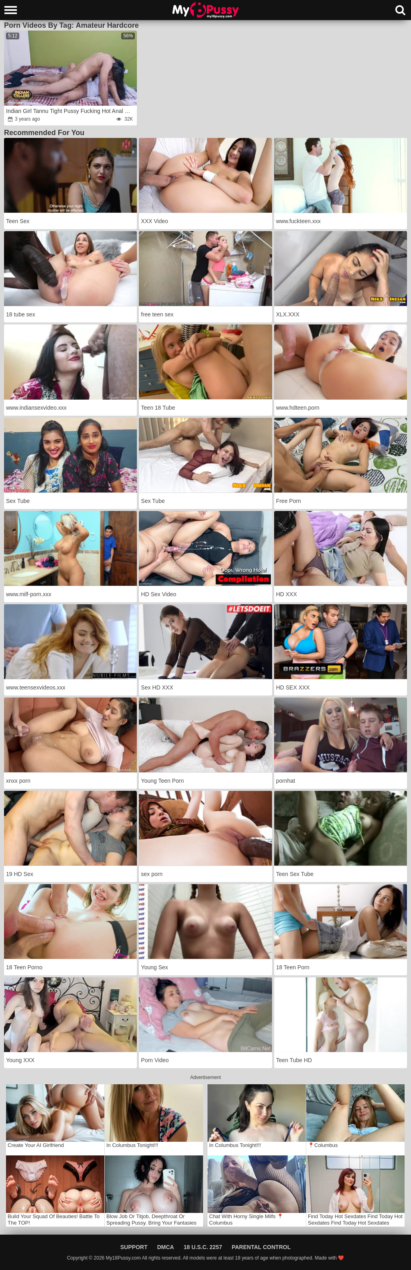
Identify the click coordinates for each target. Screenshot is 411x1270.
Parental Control (261, 1247)
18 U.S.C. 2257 (202, 1247)
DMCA (165, 1247)
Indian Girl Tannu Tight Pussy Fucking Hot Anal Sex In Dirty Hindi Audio (71, 111)
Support (134, 1247)
